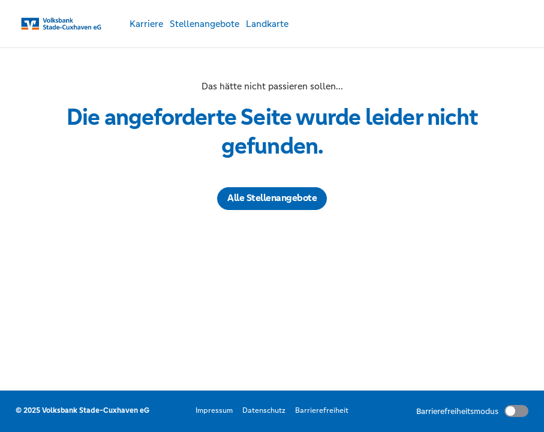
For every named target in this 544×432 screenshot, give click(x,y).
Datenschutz (263, 410)
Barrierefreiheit (321, 410)
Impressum (214, 410)
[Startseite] (64, 24)
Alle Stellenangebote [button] (272, 198)
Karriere (146, 23)
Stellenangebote (204, 23)
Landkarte (267, 23)
